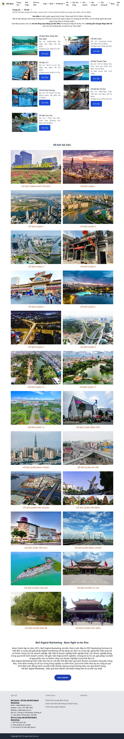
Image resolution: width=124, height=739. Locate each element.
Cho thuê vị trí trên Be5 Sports (24, 727)
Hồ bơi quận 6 (36, 306)
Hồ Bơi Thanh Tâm (99, 61)
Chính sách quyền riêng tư (55, 707)
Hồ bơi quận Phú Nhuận (36, 507)
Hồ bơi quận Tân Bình (88, 507)
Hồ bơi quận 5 (88, 266)
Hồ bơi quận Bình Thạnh (36, 467)
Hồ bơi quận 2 (36, 226)
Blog (112, 4)
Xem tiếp (44, 54)
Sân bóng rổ (95, 3)
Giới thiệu (27, 3)
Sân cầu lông (76, 3)
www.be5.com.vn (24, 710)
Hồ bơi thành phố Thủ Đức (36, 186)
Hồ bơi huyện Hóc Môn (88, 628)
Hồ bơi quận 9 (88, 347)
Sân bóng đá (105, 3)
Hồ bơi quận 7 (88, 306)
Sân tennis (86, 3)
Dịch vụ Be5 (36, 3)
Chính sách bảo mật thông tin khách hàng (61, 703)
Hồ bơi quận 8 (36, 347)
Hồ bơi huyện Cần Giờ (36, 588)
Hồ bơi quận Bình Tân (88, 427)
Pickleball (60, 4)
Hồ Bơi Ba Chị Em (98, 89)
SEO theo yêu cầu (19, 722)
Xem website (63, 677)
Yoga (45, 4)
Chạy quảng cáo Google (22, 725)
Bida (52, 4)
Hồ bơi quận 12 (36, 427)
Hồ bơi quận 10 (36, 387)
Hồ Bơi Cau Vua (45, 115)
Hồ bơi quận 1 (88, 186)
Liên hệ (118, 3)
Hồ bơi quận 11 (88, 387)
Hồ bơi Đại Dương (47, 90)
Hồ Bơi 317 (43, 62)
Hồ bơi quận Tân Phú (36, 547)
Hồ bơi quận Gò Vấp (88, 467)
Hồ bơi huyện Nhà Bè (36, 628)
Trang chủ (18, 3)
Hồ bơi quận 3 (88, 226)
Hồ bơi (68, 3)
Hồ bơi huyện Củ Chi (88, 588)
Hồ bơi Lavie (96, 38)
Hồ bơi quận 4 (36, 266)
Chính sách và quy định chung (56, 700)
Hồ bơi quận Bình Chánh (88, 547)
